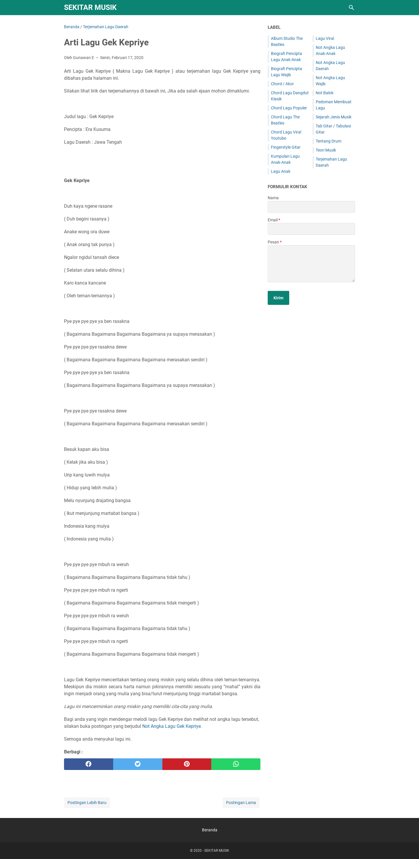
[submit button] (278, 298)
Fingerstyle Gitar (286, 147)
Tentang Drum (328, 141)
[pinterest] (187, 764)
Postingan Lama (241, 802)
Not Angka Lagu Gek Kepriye (171, 726)
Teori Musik (326, 150)
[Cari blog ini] (351, 7)
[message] (311, 263)
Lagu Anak (280, 171)
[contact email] (311, 229)
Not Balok (324, 92)
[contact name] (311, 207)
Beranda (209, 830)
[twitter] (137, 764)
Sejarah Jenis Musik (333, 117)
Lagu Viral (325, 38)
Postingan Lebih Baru (87, 802)
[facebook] (88, 764)
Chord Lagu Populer (289, 108)
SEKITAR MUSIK (90, 7)
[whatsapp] (235, 764)
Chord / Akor (282, 83)
